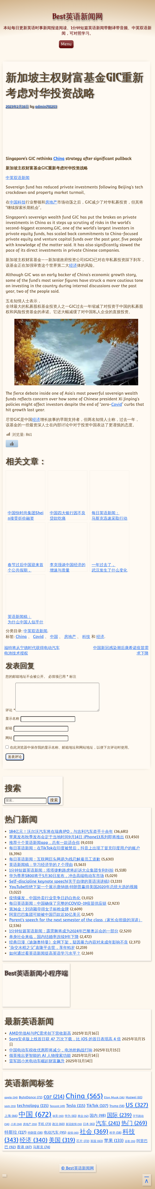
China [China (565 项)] (84, 1095)
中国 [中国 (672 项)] (35, 1113)
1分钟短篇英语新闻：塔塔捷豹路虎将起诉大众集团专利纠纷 (61, 869)
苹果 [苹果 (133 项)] (114, 1139)
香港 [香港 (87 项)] (24, 1146)
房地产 (51, 202)
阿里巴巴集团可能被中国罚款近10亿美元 (44, 913)
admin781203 (46, 106)
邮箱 (8, 728)
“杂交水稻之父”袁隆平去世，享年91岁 (42, 946)
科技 (22, 202)
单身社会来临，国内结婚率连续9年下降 (44, 936)
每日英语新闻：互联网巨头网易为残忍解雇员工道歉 (54, 858)
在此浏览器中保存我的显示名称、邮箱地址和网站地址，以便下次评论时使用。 (70, 746)
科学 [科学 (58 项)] (115, 1132)
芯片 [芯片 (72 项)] (82, 1140)
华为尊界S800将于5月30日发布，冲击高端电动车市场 (56, 875)
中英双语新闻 (17, 177)
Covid (116, 404)
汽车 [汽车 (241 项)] (108, 1122)
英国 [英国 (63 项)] (96, 1140)
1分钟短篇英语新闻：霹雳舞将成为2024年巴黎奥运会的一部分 (63, 930)
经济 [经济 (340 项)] (34, 1139)
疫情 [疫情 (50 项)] (73, 1131)
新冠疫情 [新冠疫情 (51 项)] (74, 1123)
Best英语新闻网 (77, 16)
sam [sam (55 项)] (10, 1105)
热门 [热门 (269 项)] (134, 1122)
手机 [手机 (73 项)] (44, 1123)
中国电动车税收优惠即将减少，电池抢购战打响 (50, 1049)
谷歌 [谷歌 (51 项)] (130, 1140)
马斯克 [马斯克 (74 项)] (41, 1146)
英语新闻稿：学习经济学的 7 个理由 (41, 863)
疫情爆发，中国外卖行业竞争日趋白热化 (44, 897)
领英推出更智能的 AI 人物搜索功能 (40, 1054)
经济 (73, 265)
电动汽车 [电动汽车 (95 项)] (55, 1131)
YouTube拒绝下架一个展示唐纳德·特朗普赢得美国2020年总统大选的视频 (73, 886)
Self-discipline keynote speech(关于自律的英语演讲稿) (59, 880)
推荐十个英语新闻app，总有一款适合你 (44, 842)
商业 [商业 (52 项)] (83, 1115)
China (58, 158)
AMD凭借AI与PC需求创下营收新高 (40, 1032)
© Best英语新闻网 (77, 1167)
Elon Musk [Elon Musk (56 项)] (114, 1096)
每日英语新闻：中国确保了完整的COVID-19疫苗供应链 (57, 902)
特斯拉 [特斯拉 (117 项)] (15, 1131)
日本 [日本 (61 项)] (89, 1123)
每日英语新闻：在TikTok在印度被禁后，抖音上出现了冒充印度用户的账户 (74, 847)
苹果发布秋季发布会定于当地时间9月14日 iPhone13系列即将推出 (66, 836)
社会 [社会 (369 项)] (94, 1130)
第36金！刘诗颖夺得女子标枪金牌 (39, 908)
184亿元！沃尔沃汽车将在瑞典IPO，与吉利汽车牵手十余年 (61, 830)
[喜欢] (12, 443)
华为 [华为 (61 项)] (71, 1115)
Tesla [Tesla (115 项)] (75, 1104)
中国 (14, 202)
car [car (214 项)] (54, 1096)
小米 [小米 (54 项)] (16, 1123)
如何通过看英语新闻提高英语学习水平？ (44, 952)
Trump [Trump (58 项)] (116, 1105)
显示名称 (12, 719)
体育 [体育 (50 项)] (58, 1115)
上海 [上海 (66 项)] (11, 1115)
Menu (66, 44)
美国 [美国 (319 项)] (62, 1139)
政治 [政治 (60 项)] (58, 1123)
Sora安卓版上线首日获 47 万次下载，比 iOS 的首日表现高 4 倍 (65, 1038)
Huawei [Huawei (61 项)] (134, 1096)
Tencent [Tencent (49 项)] (57, 1105)
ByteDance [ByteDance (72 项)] (30, 1096)
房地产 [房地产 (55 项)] (30, 1123)
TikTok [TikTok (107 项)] (97, 1105)
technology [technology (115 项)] (33, 1104)
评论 (10, 710)
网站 (8, 737)
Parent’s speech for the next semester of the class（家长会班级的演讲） (75, 919)
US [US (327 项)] (137, 1104)
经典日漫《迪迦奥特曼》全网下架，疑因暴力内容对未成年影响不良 (68, 941)
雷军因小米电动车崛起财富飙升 (37, 1060)
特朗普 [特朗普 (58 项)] (35, 1132)
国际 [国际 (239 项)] (119, 1114)
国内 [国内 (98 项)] (98, 1114)
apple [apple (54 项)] (11, 1096)
